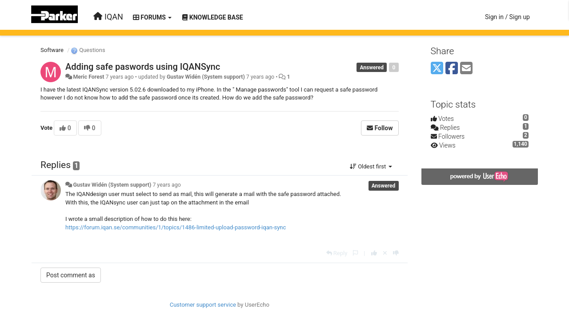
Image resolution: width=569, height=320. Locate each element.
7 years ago (166, 185)
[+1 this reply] (374, 253)
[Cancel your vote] (385, 253)
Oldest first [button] (371, 166)
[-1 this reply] (396, 253)
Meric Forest (88, 77)
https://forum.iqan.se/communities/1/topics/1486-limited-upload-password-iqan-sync (175, 227)
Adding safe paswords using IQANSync (142, 66)
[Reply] (337, 253)
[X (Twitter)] (437, 68)
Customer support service (203, 304)
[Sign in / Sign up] (507, 16)
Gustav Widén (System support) (206, 77)
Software (52, 50)
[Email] (466, 68)
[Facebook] (451, 68)
